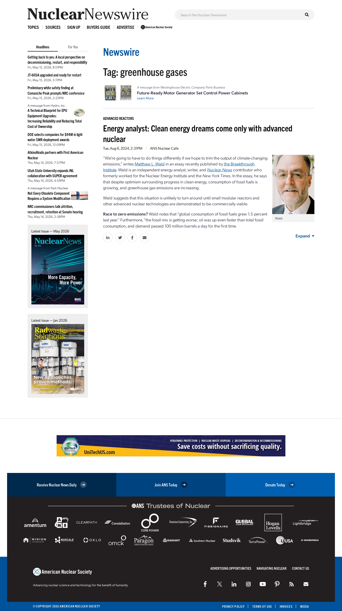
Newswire (121, 51)
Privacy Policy (233, 606)
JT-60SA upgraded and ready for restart (54, 74)
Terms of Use (262, 606)
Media (304, 606)
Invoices (286, 606)
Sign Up (73, 27)
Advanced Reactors (118, 118)
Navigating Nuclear (272, 568)
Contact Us (300, 568)
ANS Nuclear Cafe (164, 148)
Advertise (125, 27)
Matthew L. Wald (150, 163)
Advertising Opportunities (230, 568)
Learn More (145, 98)
